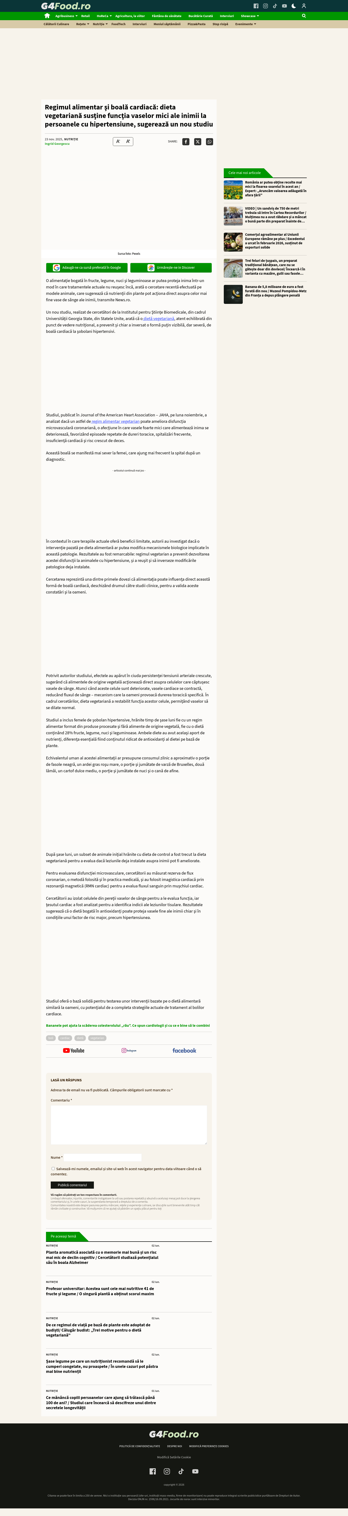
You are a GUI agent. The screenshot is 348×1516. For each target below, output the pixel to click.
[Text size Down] (118, 141)
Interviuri (227, 16)
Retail (85, 16)
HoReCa (102, 16)
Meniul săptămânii (167, 24)
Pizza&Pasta (197, 24)
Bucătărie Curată (200, 16)
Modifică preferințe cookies (209, 1454)
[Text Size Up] (128, 141)
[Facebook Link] (256, 6)
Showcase (248, 16)
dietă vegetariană (158, 319)
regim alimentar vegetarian (115, 421)
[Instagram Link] (265, 6)
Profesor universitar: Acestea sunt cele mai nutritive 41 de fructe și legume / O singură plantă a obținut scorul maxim (100, 1299)
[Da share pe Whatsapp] (209, 141)
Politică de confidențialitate (139, 1454)
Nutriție (99, 24)
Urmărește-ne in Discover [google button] (171, 267)
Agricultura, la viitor (130, 16)
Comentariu (61, 1100)
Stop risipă (220, 24)
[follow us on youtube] (73, 1051)
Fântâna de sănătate (166, 16)
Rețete (81, 24)
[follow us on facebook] (184, 1051)
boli (50, 1038)
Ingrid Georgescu (57, 144)
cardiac (65, 1038)
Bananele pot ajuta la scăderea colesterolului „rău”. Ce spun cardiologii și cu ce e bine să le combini (128, 1025)
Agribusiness (64, 16)
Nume (57, 1165)
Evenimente (244, 24)
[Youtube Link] (284, 6)
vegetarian (97, 1038)
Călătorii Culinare (56, 24)
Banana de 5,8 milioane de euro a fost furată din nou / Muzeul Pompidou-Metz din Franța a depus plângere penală (276, 291)
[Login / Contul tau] (304, 6)
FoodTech (118, 24)
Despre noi (174, 1454)
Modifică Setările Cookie (174, 1465)
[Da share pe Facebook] (185, 141)
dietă (80, 1038)
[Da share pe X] (197, 141)
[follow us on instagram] (128, 1051)
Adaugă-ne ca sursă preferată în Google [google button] (87, 267)
